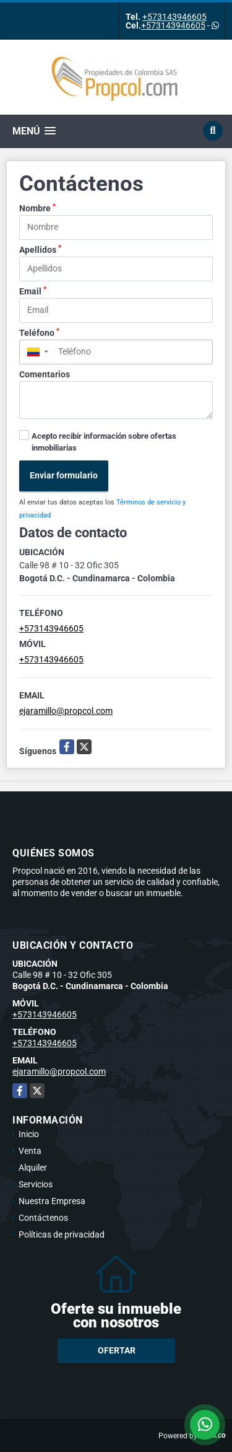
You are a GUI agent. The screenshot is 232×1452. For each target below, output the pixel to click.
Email (32, 290)
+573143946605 (174, 17)
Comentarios (44, 374)
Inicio (29, 1134)
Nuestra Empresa (52, 1201)
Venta (30, 1151)
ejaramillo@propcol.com (66, 711)
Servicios (36, 1184)
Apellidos (40, 249)
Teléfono (39, 332)
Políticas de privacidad (62, 1234)
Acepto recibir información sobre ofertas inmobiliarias (104, 441)
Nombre (37, 207)
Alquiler (33, 1168)
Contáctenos (43, 1218)
